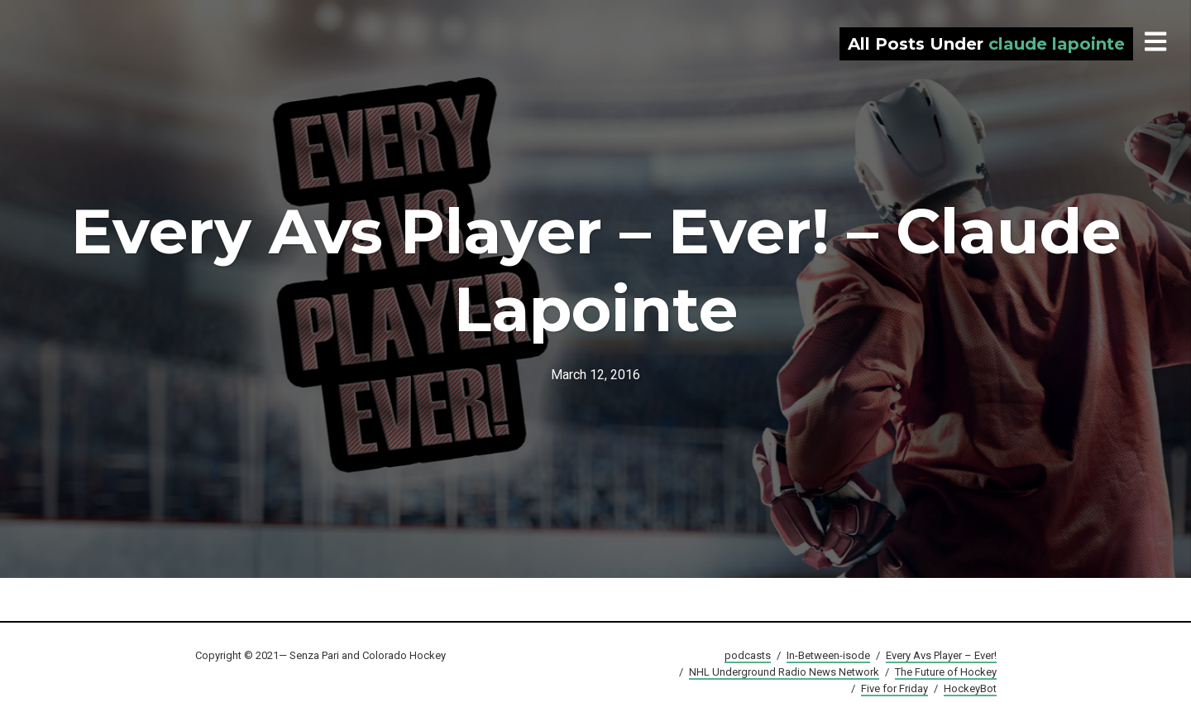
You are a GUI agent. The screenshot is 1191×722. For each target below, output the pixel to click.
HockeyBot (970, 688)
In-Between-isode (828, 655)
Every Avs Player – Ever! (941, 655)
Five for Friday (894, 688)
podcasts (748, 655)
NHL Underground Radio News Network (784, 672)
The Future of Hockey (946, 672)
